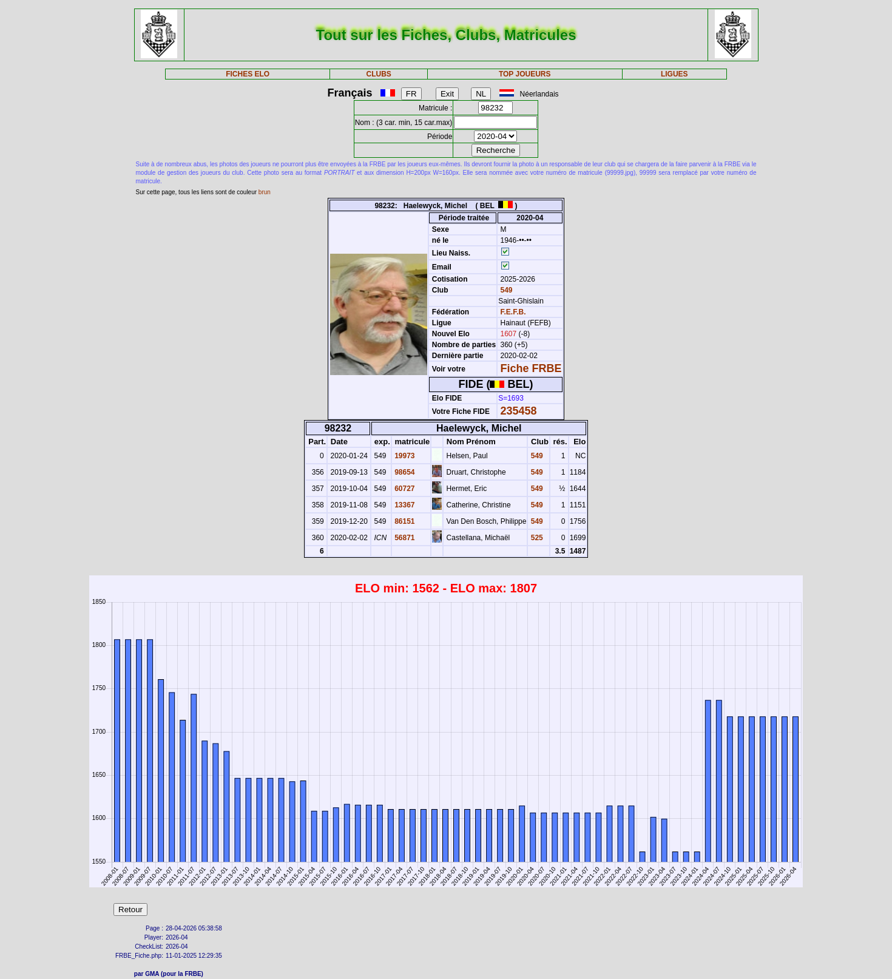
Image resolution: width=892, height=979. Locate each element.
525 (535, 538)
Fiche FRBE (531, 368)
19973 (404, 456)
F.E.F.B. (513, 312)
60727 (404, 488)
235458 (519, 411)
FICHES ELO (247, 74)
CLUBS (378, 74)
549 (505, 290)
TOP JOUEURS (525, 74)
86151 (404, 521)
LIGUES (674, 74)
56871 (404, 538)
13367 (404, 505)
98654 (404, 472)
